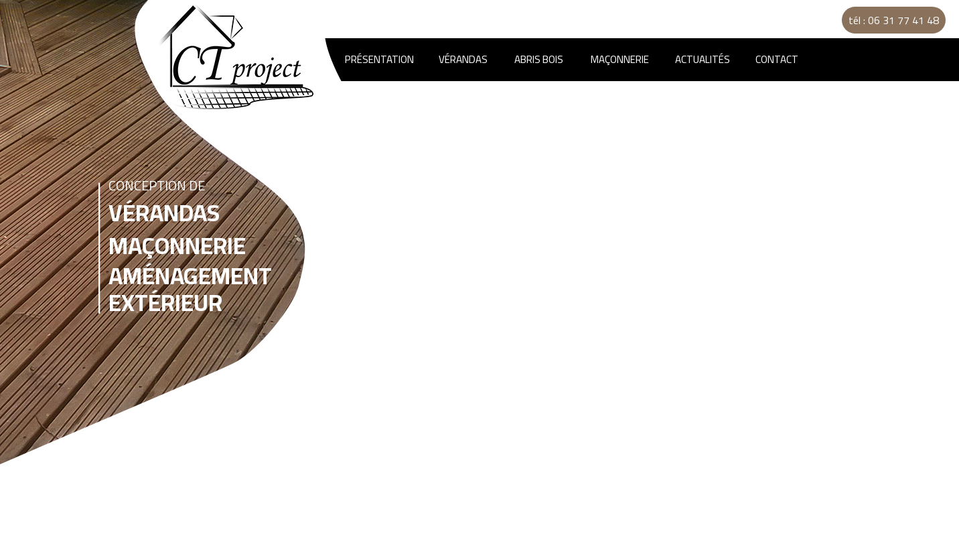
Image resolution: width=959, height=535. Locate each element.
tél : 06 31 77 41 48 (894, 20)
